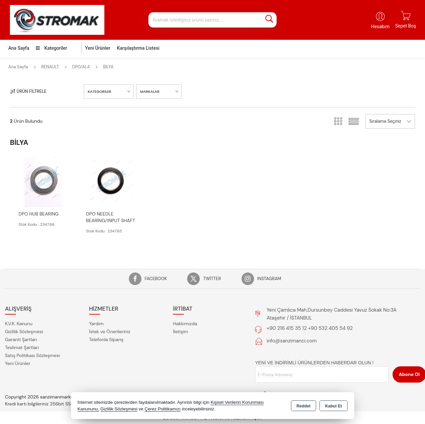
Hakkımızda (185, 324)
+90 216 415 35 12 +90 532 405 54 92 (310, 328)
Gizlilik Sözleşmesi (24, 331)
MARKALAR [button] (149, 91)
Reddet (303, 406)
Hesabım (380, 26)
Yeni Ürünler (17, 363)
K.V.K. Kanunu (18, 324)
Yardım (96, 324)
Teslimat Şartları (22, 347)
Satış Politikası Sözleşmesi (32, 355)
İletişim (180, 331)
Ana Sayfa (18, 48)
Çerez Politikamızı (162, 408)
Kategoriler (51, 48)
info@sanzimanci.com (292, 340)
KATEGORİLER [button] (99, 91)
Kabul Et (333, 406)
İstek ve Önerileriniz (110, 331)
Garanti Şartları (21, 339)
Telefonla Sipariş (106, 339)
